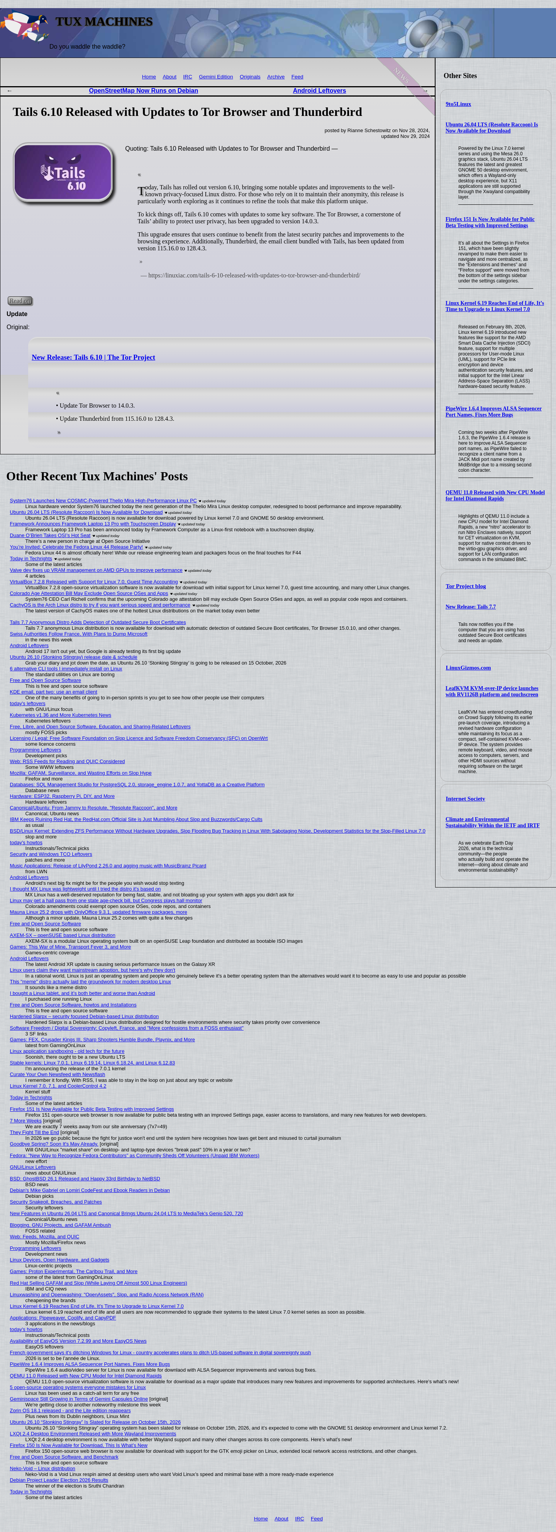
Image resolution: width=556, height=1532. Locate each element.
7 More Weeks (26, 1121)
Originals (250, 77)
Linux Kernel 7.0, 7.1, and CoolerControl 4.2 (58, 1086)
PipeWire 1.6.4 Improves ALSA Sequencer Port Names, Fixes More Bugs (494, 412)
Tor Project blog (466, 586)
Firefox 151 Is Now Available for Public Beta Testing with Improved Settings (490, 222)
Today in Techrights (31, 558)
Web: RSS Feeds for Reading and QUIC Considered (67, 761)
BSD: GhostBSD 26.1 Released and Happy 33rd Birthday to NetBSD (85, 1179)
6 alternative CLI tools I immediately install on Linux (66, 669)
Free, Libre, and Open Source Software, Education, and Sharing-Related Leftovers (100, 726)
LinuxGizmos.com (468, 668)
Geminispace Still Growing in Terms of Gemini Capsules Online (79, 1399)
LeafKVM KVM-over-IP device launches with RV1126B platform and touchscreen (492, 691)
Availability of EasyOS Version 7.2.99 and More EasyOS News (78, 1341)
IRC (187, 77)
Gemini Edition (216, 77)
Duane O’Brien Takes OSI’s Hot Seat (50, 535)
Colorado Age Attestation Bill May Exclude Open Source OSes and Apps (89, 593)
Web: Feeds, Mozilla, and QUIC (45, 1237)
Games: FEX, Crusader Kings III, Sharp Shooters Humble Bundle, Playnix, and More (102, 1039)
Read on (20, 301)
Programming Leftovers (35, 750)
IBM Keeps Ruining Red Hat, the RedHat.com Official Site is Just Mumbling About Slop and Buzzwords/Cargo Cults (136, 819)
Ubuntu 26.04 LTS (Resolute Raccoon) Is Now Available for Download (492, 128)
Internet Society (465, 799)
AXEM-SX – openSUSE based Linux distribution (62, 935)
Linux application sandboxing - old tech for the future (67, 1051)
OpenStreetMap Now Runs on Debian (143, 90)
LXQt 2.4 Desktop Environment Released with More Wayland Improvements (93, 1434)
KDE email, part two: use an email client (53, 692)
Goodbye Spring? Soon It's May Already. (54, 1144)
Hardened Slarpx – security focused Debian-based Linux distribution (84, 1016)
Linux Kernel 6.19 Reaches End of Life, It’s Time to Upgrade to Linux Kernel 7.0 (495, 306)
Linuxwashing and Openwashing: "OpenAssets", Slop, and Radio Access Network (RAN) (107, 1294)
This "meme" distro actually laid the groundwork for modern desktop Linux (90, 981)
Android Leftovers (319, 90)
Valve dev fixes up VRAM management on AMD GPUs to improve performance (96, 570)
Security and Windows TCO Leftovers (51, 854)
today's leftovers (28, 703)
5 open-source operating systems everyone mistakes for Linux (78, 1387)
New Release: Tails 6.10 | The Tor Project (93, 357)
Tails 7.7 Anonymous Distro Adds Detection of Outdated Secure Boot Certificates (98, 622)
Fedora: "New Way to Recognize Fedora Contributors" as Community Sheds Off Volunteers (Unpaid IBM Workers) (134, 1155)
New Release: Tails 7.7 (471, 607)
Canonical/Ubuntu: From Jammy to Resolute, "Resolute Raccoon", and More (94, 808)
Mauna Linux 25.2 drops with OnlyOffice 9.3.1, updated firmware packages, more (98, 912)
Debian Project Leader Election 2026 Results (59, 1480)
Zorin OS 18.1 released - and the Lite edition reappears (70, 1410)
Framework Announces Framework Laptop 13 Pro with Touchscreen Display (93, 524)
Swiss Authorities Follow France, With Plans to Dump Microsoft (78, 634)
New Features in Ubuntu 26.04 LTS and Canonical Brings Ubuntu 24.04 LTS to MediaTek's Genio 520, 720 (126, 1213)
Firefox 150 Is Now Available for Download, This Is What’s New (78, 1445)
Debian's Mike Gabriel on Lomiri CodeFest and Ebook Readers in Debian (90, 1190)
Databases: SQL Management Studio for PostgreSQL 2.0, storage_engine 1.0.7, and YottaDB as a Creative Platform (137, 784)
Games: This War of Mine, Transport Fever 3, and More (70, 947)
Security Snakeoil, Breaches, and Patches (56, 1202)
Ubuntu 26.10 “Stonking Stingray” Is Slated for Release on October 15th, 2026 (95, 1422)
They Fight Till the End (34, 1132)
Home (149, 77)
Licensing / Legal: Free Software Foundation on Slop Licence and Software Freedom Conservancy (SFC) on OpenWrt (139, 738)
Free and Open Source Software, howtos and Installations (73, 1005)
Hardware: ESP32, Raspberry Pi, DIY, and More (62, 796)
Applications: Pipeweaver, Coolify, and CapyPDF (63, 1318)
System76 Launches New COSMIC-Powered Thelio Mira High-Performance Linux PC (103, 500)
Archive (276, 77)
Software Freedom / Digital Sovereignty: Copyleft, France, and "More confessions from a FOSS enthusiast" (127, 1028)
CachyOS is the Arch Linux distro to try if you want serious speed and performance (100, 605)
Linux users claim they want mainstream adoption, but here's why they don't (92, 970)
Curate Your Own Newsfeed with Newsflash (57, 1074)
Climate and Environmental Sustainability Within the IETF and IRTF (493, 822)
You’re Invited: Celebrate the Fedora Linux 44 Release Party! (76, 547)
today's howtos (26, 842)
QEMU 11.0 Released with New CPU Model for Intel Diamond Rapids (495, 496)
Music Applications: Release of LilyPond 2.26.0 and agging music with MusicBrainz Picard (108, 866)
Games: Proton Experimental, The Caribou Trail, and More (74, 1271)
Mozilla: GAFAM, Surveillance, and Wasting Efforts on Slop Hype (81, 773)
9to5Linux (458, 104)
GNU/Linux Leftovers (33, 1167)
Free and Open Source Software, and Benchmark (64, 1457)
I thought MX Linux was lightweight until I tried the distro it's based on (85, 889)
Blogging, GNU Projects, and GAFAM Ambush (60, 1225)
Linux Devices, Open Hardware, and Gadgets (60, 1260)
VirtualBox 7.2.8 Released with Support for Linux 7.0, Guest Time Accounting (94, 582)
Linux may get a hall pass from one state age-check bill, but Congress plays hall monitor (106, 900)
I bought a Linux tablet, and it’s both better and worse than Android (82, 993)
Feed (297, 77)
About (169, 77)
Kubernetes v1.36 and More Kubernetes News (61, 715)
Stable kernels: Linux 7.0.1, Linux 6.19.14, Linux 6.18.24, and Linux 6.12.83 (92, 1063)
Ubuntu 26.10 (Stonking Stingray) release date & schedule (73, 657)
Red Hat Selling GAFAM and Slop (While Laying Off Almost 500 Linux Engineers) (98, 1283)
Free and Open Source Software (45, 680)
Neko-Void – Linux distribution (42, 1468)
